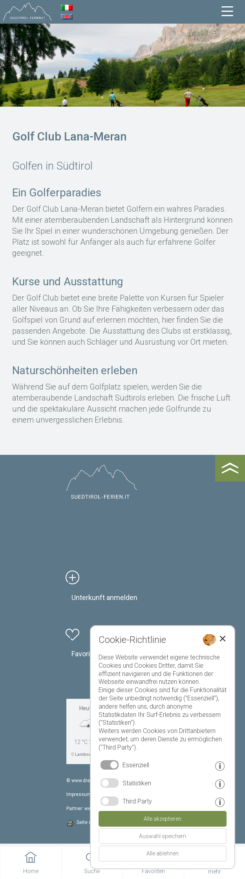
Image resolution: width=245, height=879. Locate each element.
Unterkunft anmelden (104, 597)
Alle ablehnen (162, 853)
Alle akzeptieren (162, 819)
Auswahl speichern (162, 836)
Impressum (78, 794)
